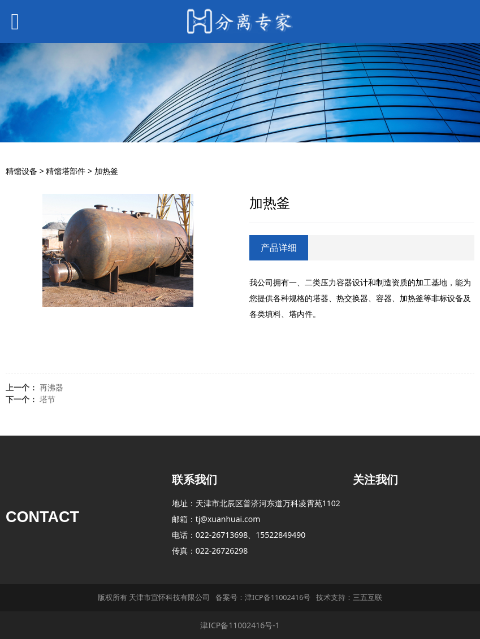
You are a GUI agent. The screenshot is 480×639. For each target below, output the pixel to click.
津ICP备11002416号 (277, 597)
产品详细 (279, 247)
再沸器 (51, 387)
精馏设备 (21, 171)
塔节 (47, 399)
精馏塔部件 (65, 171)
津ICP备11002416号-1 (240, 625)
